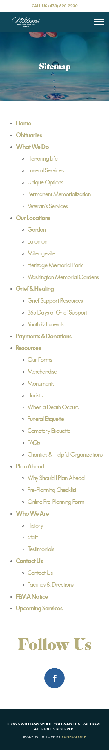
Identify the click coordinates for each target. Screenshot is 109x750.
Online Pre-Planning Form (56, 501)
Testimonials (41, 549)
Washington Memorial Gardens (63, 277)
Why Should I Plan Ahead (56, 478)
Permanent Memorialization (59, 194)
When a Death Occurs (53, 407)
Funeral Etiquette (46, 418)
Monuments (41, 383)
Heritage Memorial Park (55, 265)
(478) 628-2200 (63, 5)
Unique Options (45, 182)
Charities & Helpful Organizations (65, 454)
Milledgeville (41, 253)
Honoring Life (43, 158)
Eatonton (37, 241)
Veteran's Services (48, 206)
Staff (33, 537)
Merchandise (42, 371)
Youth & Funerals (46, 324)
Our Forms (40, 359)
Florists (35, 395)
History (35, 525)
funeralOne (74, 736)
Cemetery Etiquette (49, 430)
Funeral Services (46, 170)
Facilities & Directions (51, 584)
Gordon (37, 229)
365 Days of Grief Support (58, 312)
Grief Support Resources (55, 300)
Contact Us (40, 572)
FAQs (34, 442)
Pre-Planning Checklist (52, 489)
